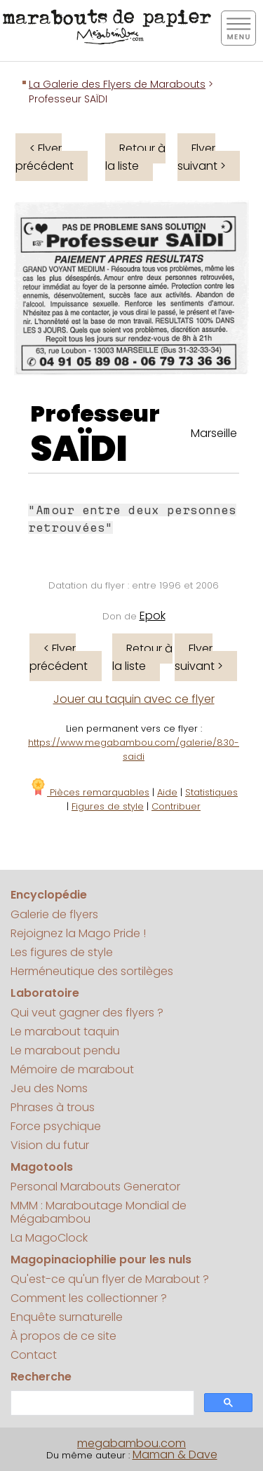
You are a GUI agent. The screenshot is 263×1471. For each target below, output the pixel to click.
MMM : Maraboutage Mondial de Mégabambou (99, 1212)
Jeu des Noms (49, 1088)
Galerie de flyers (54, 914)
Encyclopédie (49, 895)
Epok (153, 615)
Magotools (42, 1167)
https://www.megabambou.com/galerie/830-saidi (133, 749)
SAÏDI (79, 448)
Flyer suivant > (201, 157)
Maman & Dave (175, 1454)
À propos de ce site (63, 1336)
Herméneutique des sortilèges (92, 971)
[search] (101, 1403)
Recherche (41, 1377)
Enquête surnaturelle (67, 1317)
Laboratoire (45, 993)
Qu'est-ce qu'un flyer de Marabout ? (110, 1279)
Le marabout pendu (65, 1050)
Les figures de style (62, 952)
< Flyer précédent (44, 157)
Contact (34, 1355)
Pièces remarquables (89, 792)
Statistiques (211, 792)
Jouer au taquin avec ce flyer (134, 699)
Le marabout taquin (65, 1031)
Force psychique (56, 1126)
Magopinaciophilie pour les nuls (101, 1259)
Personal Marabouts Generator (95, 1186)
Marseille (214, 433)
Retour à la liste (135, 157)
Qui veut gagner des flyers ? (87, 1013)
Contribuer (176, 806)
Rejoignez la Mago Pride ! (78, 933)
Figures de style (108, 806)
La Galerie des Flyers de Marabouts (117, 84)
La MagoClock (49, 1238)
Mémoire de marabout (72, 1069)
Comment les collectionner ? (89, 1298)
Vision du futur (50, 1145)
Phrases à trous (53, 1107)
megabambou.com (131, 1443)
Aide (167, 792)
